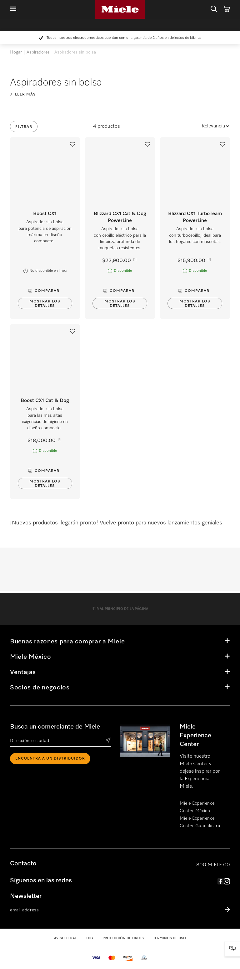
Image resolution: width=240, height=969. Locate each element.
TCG (89, 938)
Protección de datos (123, 938)
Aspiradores (38, 52)
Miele (120, 9)
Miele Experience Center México (197, 807)
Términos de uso (169, 938)
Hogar (16, 52)
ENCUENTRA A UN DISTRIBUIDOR (50, 758)
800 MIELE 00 (213, 865)
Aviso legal (65, 938)
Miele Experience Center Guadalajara (200, 822)
